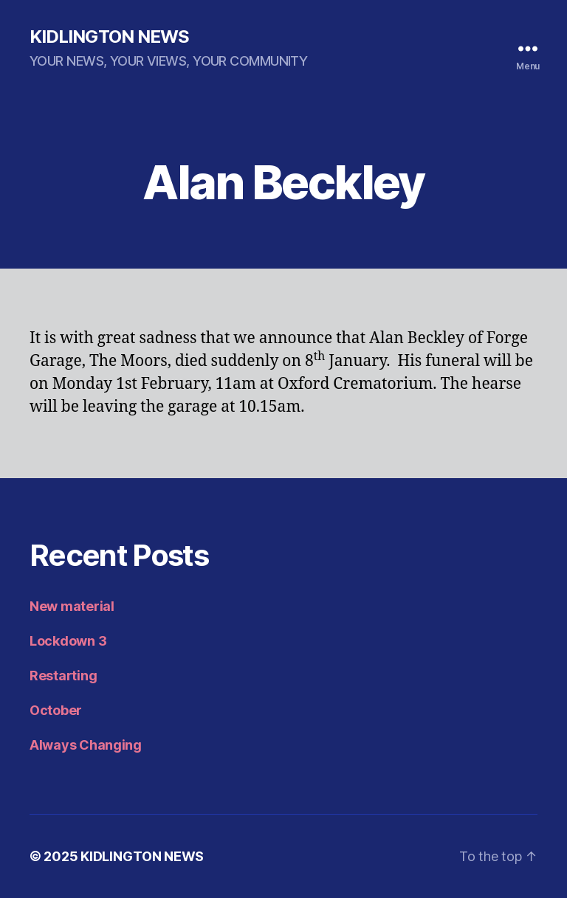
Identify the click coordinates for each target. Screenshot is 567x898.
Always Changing (86, 745)
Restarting (63, 675)
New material (72, 606)
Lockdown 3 (68, 641)
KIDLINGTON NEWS (109, 37)
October (56, 710)
